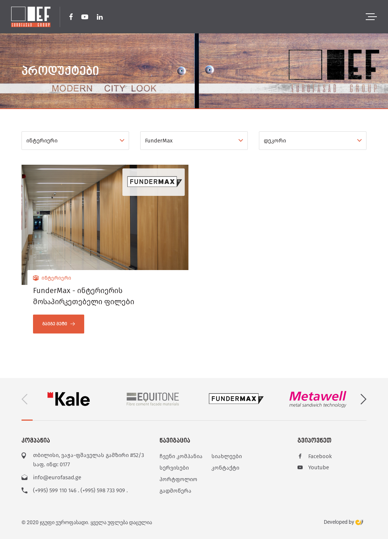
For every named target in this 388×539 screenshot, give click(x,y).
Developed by (343, 522)
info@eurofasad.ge (57, 477)
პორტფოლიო (178, 479)
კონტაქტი (225, 467)
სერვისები (174, 467)
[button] (363, 399)
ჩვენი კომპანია (181, 456)
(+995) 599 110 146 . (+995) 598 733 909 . (80, 490)
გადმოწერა (175, 490)
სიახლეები (226, 456)
